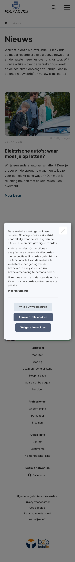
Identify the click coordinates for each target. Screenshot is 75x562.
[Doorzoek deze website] (53, 7)
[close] (63, 230)
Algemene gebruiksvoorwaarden (36, 496)
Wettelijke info (37, 519)
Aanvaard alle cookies (33, 317)
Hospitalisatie (37, 375)
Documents (37, 448)
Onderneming (37, 408)
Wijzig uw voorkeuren (33, 306)
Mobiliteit (37, 354)
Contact (37, 441)
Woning (37, 361)
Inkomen (37, 422)
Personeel (37, 415)
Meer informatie (18, 290)
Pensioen (37, 389)
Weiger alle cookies (33, 327)
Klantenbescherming (37, 455)
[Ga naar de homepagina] (19, 7)
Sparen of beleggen (37, 382)
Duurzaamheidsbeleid (37, 513)
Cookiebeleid (37, 507)
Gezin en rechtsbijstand (37, 368)
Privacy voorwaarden (38, 501)
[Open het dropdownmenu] (66, 7)
